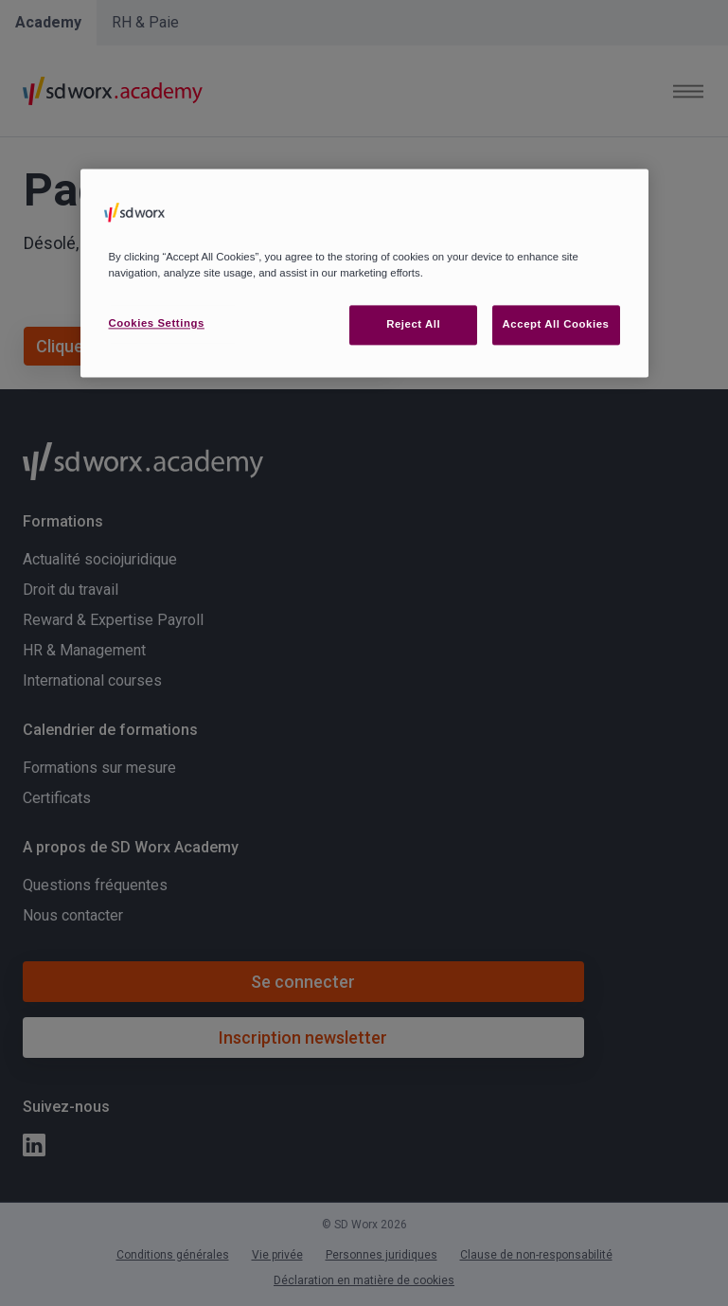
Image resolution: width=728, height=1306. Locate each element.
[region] (364, 273)
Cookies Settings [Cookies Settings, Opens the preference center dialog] (156, 323)
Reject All (413, 324)
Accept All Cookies (556, 324)
